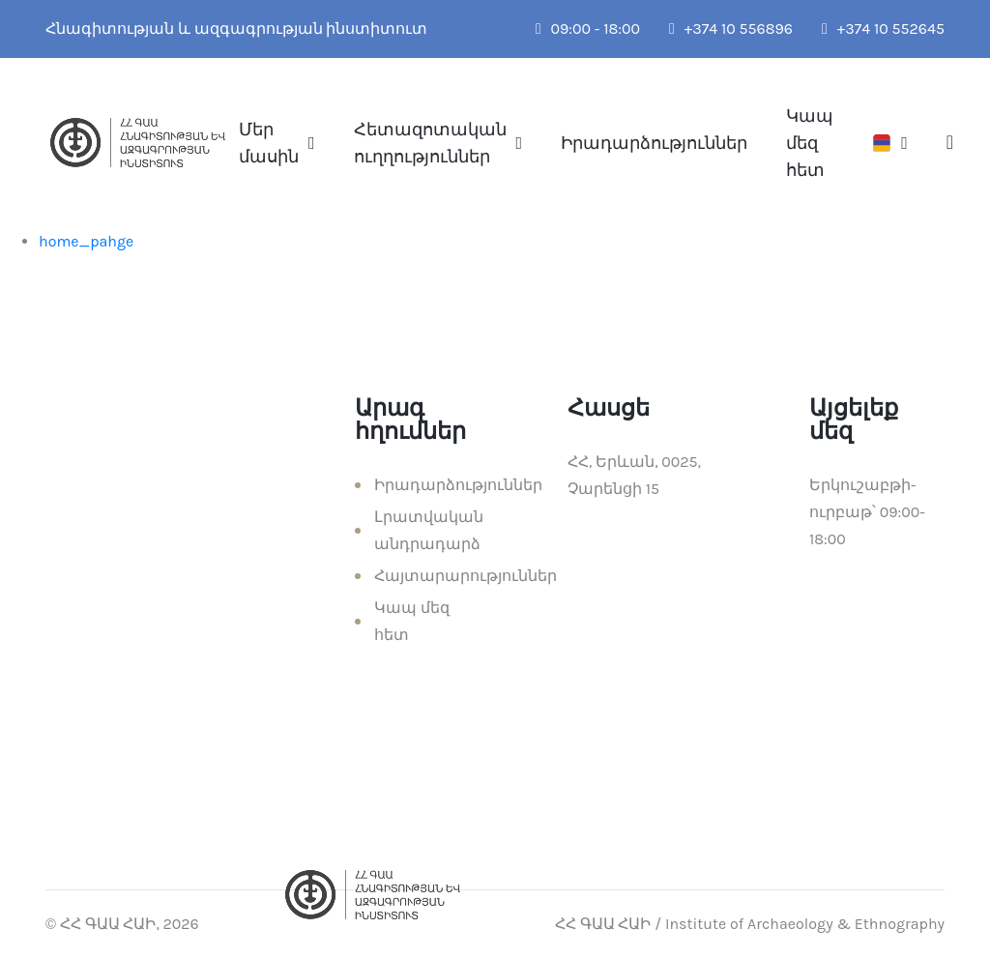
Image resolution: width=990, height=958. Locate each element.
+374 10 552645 (883, 28)
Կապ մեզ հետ (809, 143)
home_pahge (86, 241)
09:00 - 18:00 (588, 28)
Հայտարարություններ (465, 575)
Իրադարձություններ (654, 143)
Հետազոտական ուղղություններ (430, 143)
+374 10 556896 (731, 28)
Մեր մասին (269, 143)
